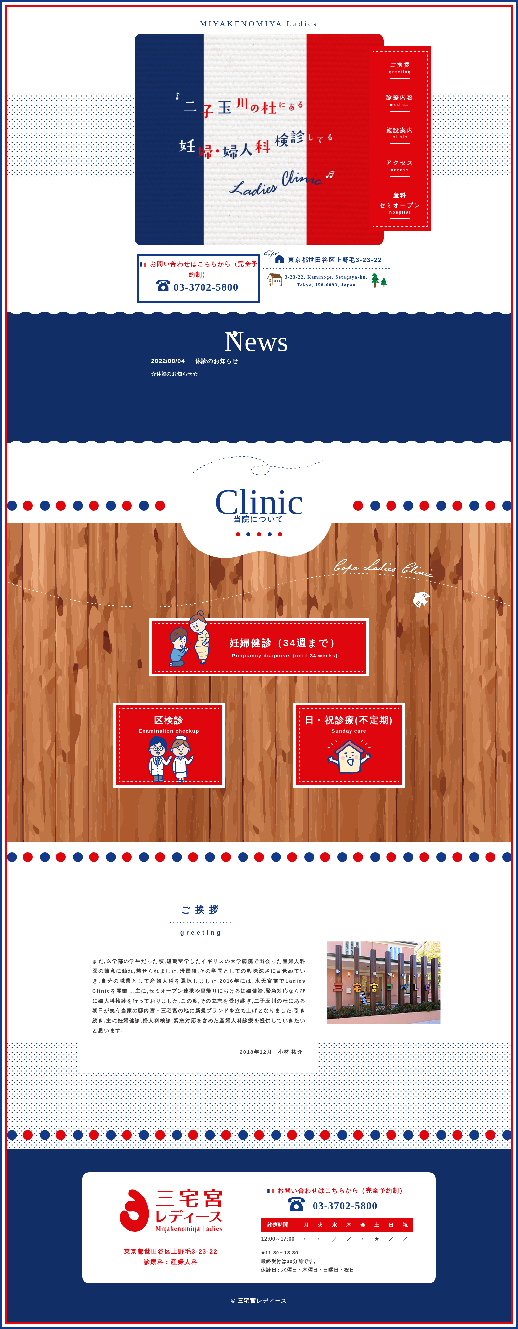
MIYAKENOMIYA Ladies (259, 24)
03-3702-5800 (345, 1206)
